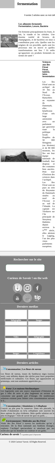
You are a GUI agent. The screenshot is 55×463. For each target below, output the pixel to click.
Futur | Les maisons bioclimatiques (22, 388)
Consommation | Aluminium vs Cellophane (26, 406)
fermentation (27, 4)
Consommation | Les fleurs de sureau (23, 369)
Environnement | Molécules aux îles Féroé (26, 421)
